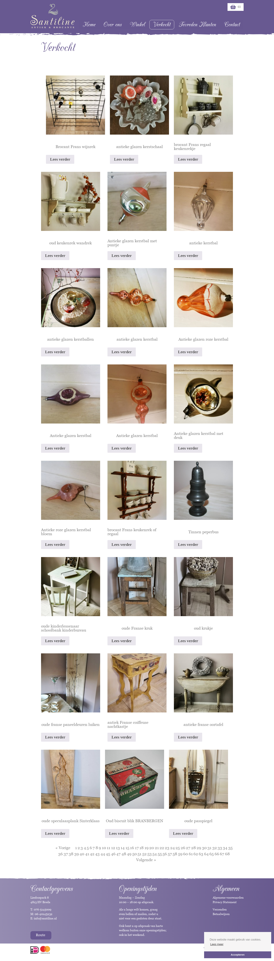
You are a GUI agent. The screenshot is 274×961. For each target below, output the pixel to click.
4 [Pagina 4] (85, 847)
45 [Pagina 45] (108, 854)
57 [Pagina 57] (170, 854)
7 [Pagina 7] (94, 847)
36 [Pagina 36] (60, 854)
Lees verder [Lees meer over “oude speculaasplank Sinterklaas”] (55, 833)
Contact (232, 24)
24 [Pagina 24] (172, 847)
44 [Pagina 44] (102, 854)
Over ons (113, 24)
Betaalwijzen (221, 914)
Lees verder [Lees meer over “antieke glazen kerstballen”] (55, 352)
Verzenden (220, 909)
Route (40, 935)
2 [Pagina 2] (79, 847)
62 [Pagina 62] (195, 854)
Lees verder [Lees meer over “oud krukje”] (188, 641)
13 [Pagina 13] (118, 847)
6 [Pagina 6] (91, 847)
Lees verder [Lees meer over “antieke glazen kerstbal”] (121, 352)
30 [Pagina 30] (204, 847)
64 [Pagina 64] (206, 854)
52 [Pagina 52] (144, 854)
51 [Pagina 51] (139, 854)
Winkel (137, 24)
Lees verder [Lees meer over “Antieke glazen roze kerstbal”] (188, 352)
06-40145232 (43, 914)
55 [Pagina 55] (160, 854)
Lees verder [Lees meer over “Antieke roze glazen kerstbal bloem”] (55, 544)
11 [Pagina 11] (108, 847)
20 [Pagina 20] (151, 847)
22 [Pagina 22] (162, 847)
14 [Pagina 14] (123, 847)
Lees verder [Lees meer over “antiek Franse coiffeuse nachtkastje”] (121, 737)
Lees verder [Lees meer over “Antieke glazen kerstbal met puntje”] (121, 255)
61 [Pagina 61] (191, 854)
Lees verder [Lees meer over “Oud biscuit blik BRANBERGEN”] (119, 833)
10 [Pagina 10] (104, 847)
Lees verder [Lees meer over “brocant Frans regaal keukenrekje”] (188, 159)
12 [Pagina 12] (113, 847)
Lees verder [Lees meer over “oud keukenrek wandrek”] (55, 255)
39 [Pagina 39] (76, 854)
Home (89, 24)
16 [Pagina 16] (132, 847)
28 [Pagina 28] (193, 847)
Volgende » (146, 860)
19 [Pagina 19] (147, 847)
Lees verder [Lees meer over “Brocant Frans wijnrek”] (60, 159)
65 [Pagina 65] (211, 854)
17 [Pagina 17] (137, 847)
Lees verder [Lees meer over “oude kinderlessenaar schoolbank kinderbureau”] (55, 641)
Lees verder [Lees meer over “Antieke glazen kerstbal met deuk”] (188, 448)
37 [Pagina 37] (66, 854)
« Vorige (62, 847)
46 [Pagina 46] (113, 854)
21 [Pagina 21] (157, 847)
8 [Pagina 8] (97, 847)
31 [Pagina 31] (209, 847)
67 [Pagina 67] (222, 854)
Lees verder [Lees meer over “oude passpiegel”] (183, 833)
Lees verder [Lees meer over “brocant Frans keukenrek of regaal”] (121, 544)
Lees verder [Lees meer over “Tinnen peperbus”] (188, 544)
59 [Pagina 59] (180, 854)
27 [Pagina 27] (188, 847)
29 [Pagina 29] (199, 847)
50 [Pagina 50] (134, 854)
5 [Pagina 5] (88, 847)
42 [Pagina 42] (92, 854)
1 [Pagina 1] (76, 847)
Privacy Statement (225, 902)
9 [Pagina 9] (100, 847)
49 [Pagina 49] (129, 854)
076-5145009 (42, 909)
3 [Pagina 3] (82, 847)
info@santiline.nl (45, 918)
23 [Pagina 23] (167, 847)
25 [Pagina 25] (177, 847)
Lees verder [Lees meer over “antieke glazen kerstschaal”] (124, 159)
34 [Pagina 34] (225, 847)
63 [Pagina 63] (201, 854)
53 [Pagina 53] (149, 854)
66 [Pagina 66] (217, 854)
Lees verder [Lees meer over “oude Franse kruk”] (121, 641)
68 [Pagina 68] (227, 854)
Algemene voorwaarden (228, 897)
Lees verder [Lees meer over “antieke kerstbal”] (188, 255)
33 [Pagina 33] (220, 847)
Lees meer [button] (216, 944)
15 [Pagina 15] (127, 847)
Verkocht (162, 24)
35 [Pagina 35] (230, 847)
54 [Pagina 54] (154, 854)
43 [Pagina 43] (97, 854)
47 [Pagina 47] (118, 854)
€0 (235, 7)
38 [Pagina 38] (71, 854)
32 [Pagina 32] (214, 847)
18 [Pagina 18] (141, 847)
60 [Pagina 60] (185, 854)
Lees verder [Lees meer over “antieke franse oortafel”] (188, 737)
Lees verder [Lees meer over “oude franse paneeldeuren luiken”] (55, 737)
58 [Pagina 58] (175, 854)
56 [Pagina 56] (165, 854)
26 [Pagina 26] (183, 847)
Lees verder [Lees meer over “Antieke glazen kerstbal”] (55, 448)
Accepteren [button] (237, 954)
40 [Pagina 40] (82, 854)
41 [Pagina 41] (87, 854)
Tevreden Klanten (197, 24)
